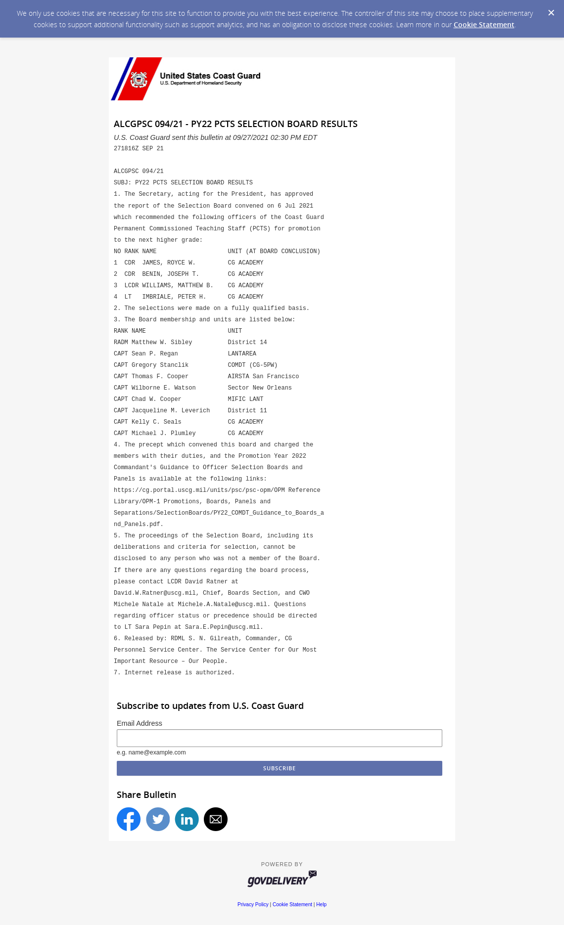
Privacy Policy (253, 904)
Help (321, 904)
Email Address (139, 723)
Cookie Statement (484, 24)
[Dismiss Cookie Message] (551, 13)
